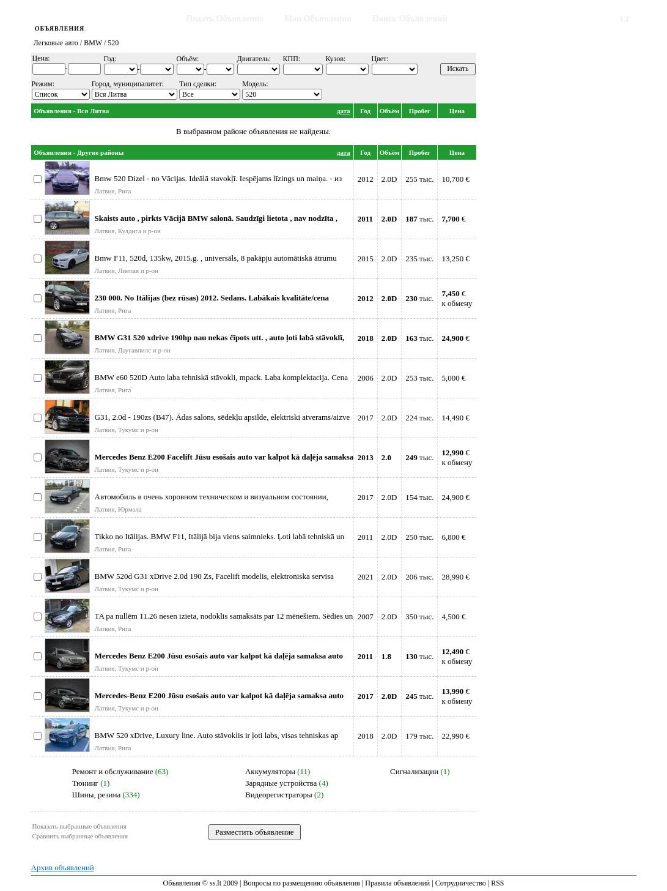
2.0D (389, 179)
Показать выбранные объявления (79, 826)
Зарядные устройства (281, 783)
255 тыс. (419, 179)
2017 (366, 417)
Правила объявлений (397, 883)
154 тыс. (419, 497)
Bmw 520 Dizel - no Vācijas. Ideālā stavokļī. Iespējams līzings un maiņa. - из (218, 178)
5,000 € (453, 377)
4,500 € (453, 616)
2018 (366, 735)
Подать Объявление (224, 18)
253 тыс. (419, 377)
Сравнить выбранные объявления (80, 836)
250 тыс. (419, 537)
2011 (366, 537)
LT (625, 18)
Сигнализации (414, 771)
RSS (497, 883)
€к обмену (456, 298)
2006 (366, 377)
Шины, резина (96, 794)
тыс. (419, 218)
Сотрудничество (460, 883)
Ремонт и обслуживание (112, 771)
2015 (366, 258)
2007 (366, 616)
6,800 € (453, 537)
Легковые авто (56, 43)
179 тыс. (419, 735)
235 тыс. (419, 258)
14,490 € (455, 417)
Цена (457, 110)
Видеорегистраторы (278, 794)
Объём (390, 110)
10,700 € (455, 179)
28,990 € (455, 576)
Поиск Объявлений (410, 18)
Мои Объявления (318, 18)
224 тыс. (419, 417)
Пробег (419, 110)
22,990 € (455, 735)
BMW (93, 43)
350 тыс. (419, 616)
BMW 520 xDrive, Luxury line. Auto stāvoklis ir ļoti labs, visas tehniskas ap (217, 735)
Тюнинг (85, 783)
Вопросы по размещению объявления (301, 883)
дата (343, 110)
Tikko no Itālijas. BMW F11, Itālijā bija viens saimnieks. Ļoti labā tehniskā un (220, 536)
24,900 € (455, 497)
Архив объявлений (62, 867)
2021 (366, 576)
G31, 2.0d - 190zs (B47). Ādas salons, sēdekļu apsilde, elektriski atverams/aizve (222, 417)
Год (365, 110)
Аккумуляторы (270, 771)
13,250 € (455, 258)
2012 (366, 179)
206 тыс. (419, 576)
